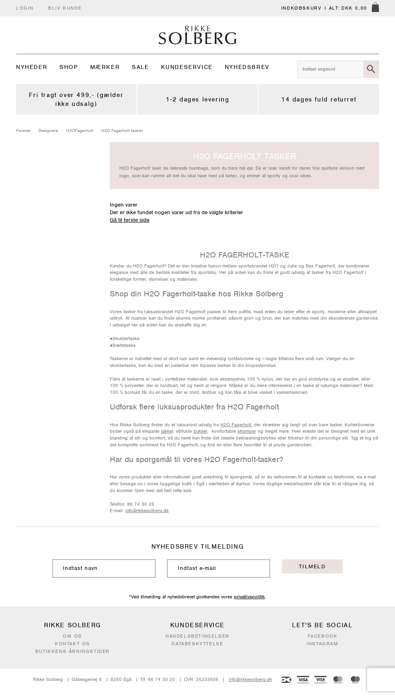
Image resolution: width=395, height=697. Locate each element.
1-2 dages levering (198, 99)
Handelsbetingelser (197, 636)
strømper (247, 431)
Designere (48, 130)
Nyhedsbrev (247, 67)
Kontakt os (72, 643)
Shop (68, 67)
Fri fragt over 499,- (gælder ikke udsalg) (76, 99)
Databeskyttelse (197, 643)
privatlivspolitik (249, 597)
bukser (200, 431)
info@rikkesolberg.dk (147, 510)
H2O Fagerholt (235, 424)
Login (25, 8)
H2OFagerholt (79, 130)
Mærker (105, 67)
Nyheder (31, 67)
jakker (167, 431)
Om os (72, 636)
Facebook (323, 636)
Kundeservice (187, 67)
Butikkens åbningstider (72, 651)
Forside (23, 130)
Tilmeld (312, 566)
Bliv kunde (65, 8)
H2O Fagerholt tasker (122, 130)
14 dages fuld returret (318, 99)
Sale (140, 67)
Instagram (322, 643)
